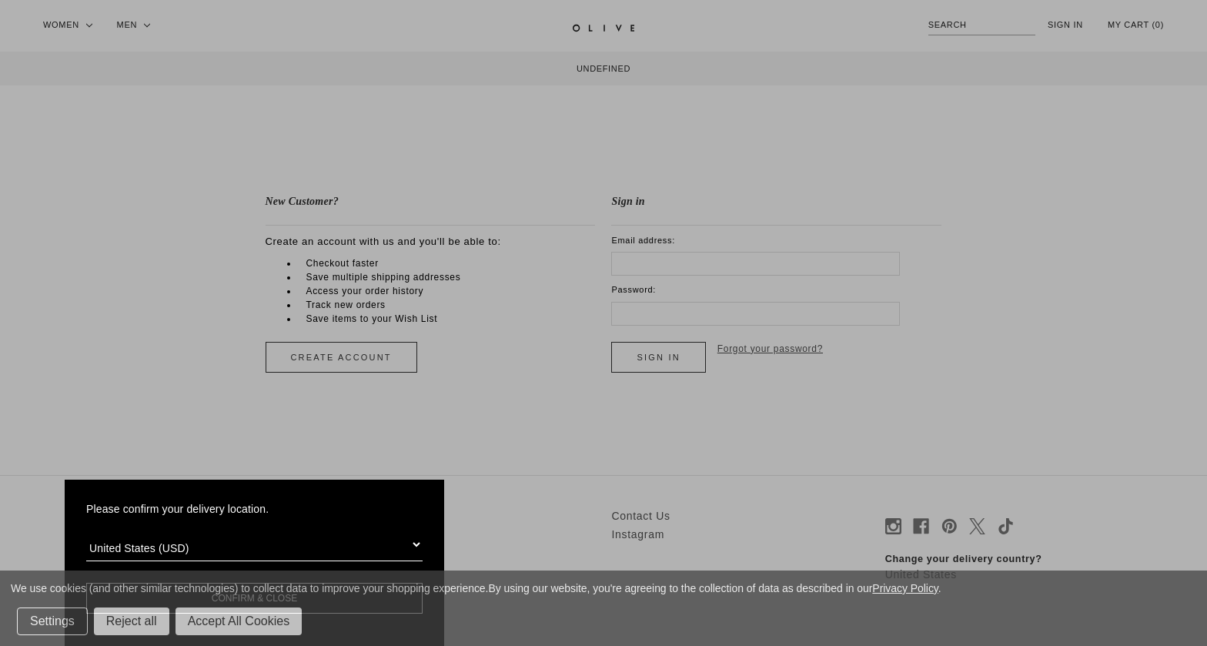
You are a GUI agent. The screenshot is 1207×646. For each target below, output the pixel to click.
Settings (52, 621)
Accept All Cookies (239, 621)
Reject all (131, 621)
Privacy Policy (905, 588)
